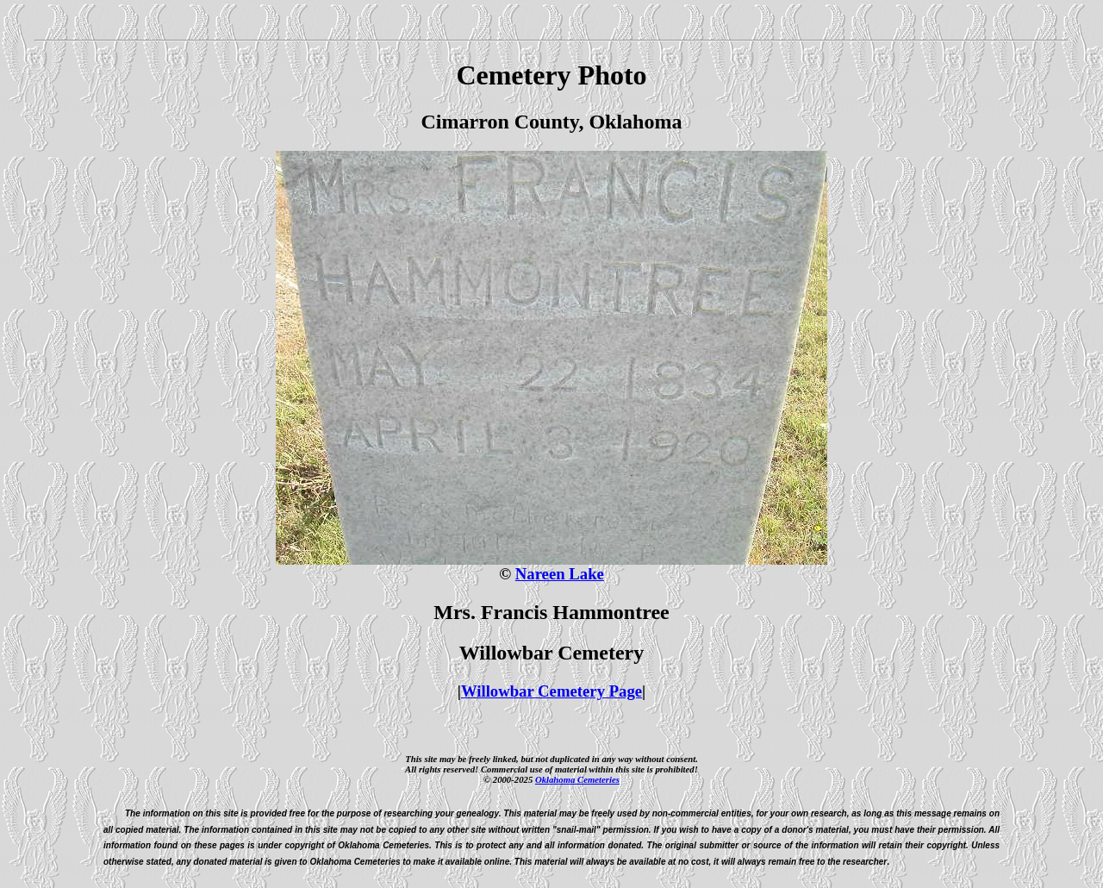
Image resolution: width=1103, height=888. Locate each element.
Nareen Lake (559, 574)
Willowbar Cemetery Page (551, 691)
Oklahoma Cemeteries (577, 779)
